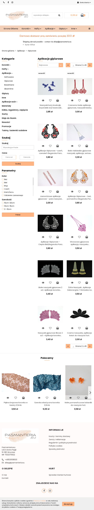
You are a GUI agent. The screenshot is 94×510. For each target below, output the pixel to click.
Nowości (6, 122)
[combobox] (50, 65)
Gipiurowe (8, 81)
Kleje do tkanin (9, 118)
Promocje (6, 126)
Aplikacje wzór (9, 101)
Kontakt (5, 478)
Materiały (6, 106)
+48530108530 (11, 459)
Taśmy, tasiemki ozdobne (14, 130)
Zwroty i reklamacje (57, 439)
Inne (74, 28)
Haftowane (9, 77)
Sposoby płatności (57, 449)
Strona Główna (11, 28)
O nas (4, 475)
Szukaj (18, 163)
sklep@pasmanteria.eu (14, 462)
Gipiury (63, 28)
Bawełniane (9, 85)
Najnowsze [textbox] (43, 65)
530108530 (4, 2)
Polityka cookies (55, 446)
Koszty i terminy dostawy (59, 436)
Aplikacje (50, 28)
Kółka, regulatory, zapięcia (15, 110)
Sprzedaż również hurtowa (60, 475)
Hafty (37, 28)
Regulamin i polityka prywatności (63, 442)
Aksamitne (8, 89)
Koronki (26, 28)
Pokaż (18, 214)
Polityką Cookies (40, 501)
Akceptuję (68, 504)
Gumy (5, 114)
